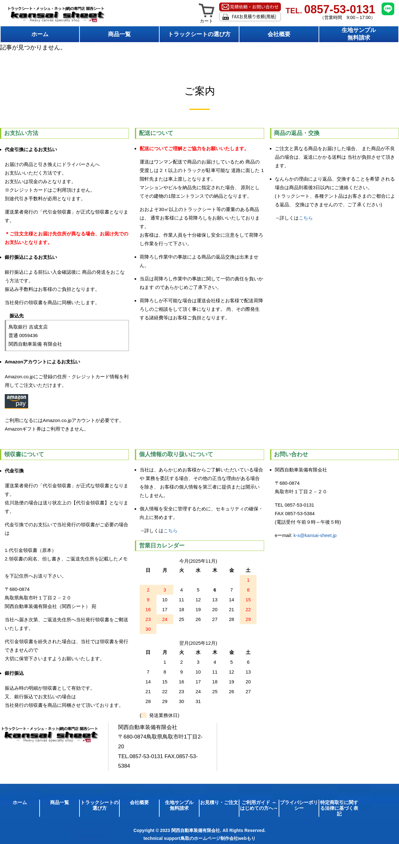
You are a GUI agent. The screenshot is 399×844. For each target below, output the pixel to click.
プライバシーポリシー (299, 805)
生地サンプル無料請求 (359, 34)
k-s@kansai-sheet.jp (315, 535)
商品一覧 (119, 34)
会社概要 (279, 34)
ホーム (39, 34)
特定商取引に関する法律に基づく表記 (339, 808)
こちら (306, 218)
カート (206, 18)
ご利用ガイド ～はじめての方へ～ (259, 805)
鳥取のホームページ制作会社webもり (218, 838)
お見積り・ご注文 (219, 802)
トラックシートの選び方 (199, 34)
